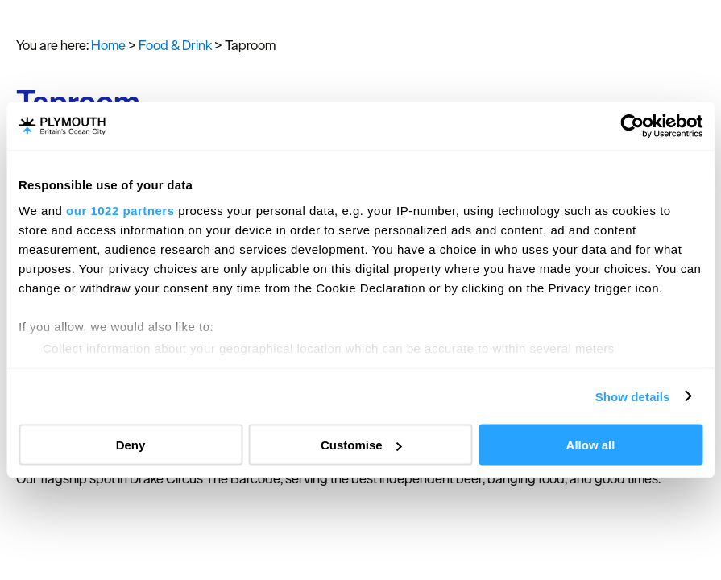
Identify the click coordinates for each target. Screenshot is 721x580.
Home (108, 45)
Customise (361, 445)
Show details (632, 396)
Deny (131, 445)
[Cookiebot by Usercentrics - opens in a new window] (631, 126)
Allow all (590, 445)
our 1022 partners (120, 210)
